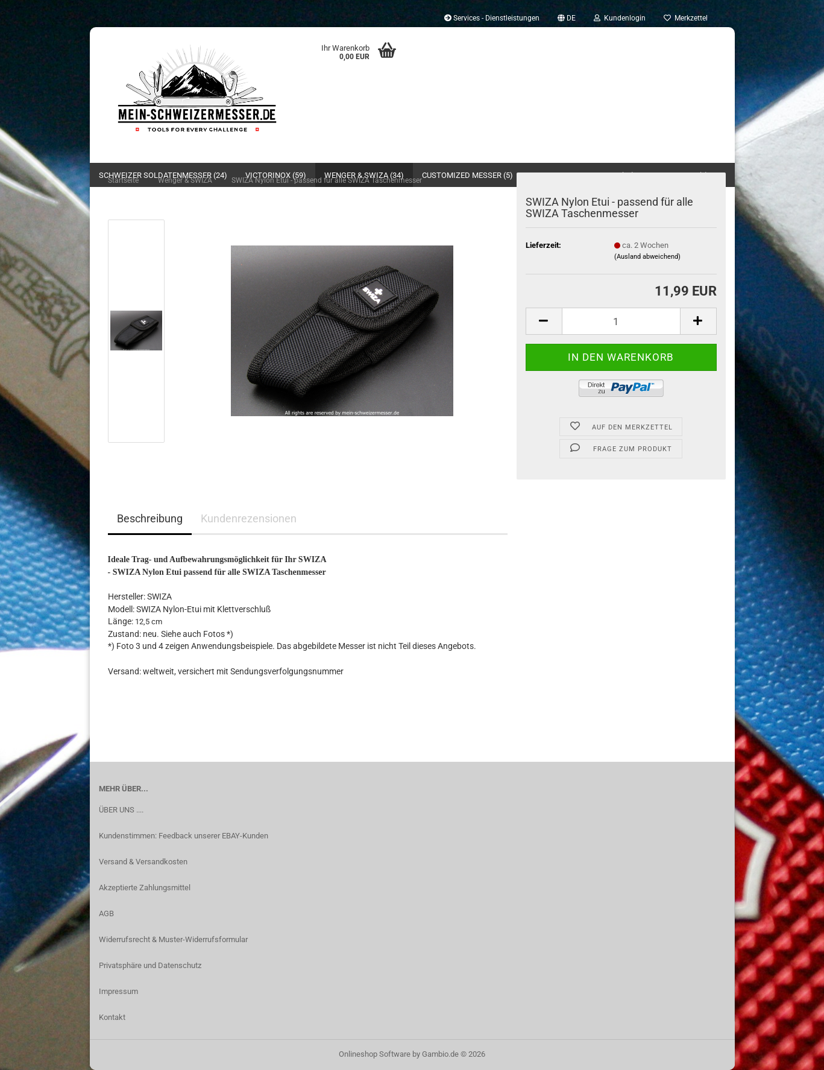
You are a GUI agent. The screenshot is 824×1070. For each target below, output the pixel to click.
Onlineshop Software (374, 1054)
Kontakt (112, 1017)
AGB (106, 913)
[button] (567, 18)
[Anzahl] (621, 321)
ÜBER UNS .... (121, 809)
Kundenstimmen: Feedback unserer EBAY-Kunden (183, 835)
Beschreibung (150, 518)
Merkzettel (686, 18)
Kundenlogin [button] (620, 18)
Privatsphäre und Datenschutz (150, 965)
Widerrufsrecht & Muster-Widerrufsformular (173, 939)
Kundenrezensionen (249, 518)
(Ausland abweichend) (647, 257)
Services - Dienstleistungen (491, 18)
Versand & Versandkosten (143, 861)
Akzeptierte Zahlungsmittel (144, 887)
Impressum (118, 991)
